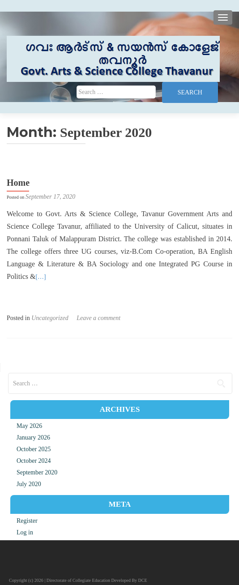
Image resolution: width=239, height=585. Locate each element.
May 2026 (29, 426)
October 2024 (34, 460)
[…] (40, 276)
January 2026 (33, 437)
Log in (25, 532)
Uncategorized (49, 318)
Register (27, 520)
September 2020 (37, 472)
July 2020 (29, 484)
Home (18, 183)
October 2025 (34, 449)
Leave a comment (98, 318)
